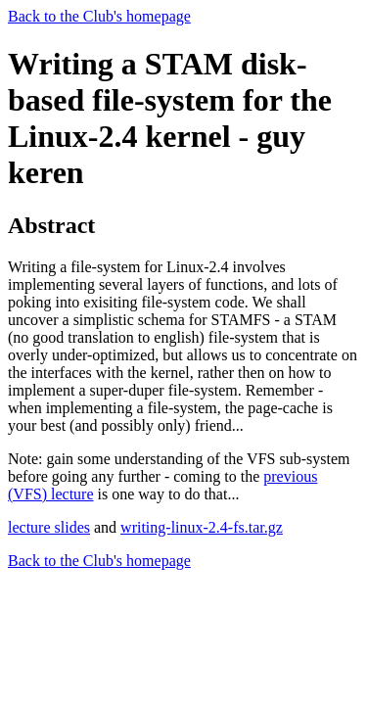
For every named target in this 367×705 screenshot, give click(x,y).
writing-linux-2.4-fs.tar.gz (201, 527)
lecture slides (49, 527)
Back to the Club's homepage (99, 16)
